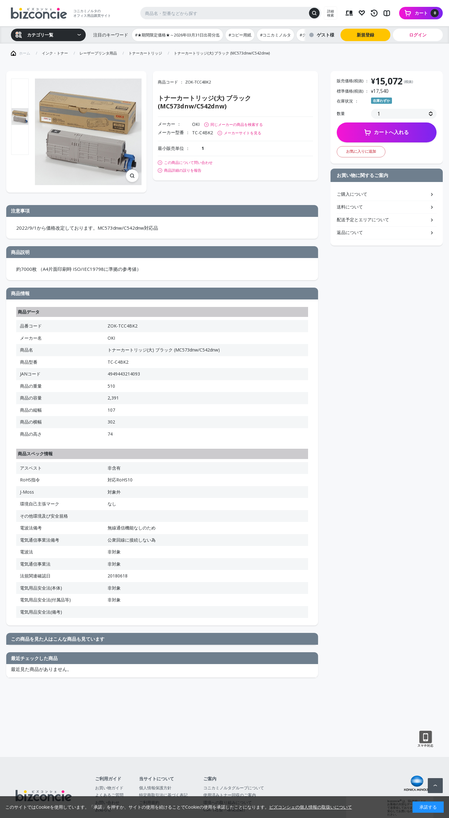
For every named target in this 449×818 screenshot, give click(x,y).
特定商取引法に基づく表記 (163, 795)
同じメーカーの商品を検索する (236, 124)
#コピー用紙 (240, 35)
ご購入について (352, 194)
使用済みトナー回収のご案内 (229, 795)
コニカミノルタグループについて (233, 788)
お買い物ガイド (109, 788)
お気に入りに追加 (361, 151)
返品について (350, 232)
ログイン (418, 35)
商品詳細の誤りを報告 (182, 170)
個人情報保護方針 (155, 788)
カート (427, 13)
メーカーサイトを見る (242, 133)
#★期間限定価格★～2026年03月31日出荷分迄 (177, 35)
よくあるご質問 (109, 795)
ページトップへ (435, 785)
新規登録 (365, 35)
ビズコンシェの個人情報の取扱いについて (310, 807)
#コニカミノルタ (275, 35)
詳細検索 (330, 13)
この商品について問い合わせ (188, 162)
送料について (350, 207)
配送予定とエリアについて (363, 219)
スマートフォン (425, 739)
